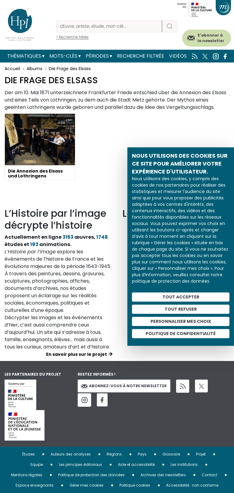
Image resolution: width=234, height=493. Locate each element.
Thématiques (24, 55)
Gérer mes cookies (86, 485)
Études (28, 454)
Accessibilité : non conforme (192, 485)
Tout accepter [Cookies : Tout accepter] (180, 297)
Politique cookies (134, 485)
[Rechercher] (109, 26)
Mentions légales (26, 474)
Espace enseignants (35, 485)
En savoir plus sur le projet (76, 354)
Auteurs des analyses (71, 454)
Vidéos (178, 55)
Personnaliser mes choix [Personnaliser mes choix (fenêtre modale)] (181, 321)
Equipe (36, 464)
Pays (142, 454)
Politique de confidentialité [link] (181, 333)
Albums (34, 69)
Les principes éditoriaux (80, 464)
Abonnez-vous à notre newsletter (124, 385)
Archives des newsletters (163, 474)
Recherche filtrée (140, 55)
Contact (209, 474)
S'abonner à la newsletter (210, 38)
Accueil (12, 69)
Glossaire (171, 454)
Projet (201, 454)
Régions (114, 454)
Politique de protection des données (91, 474)
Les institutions (184, 464)
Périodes (97, 55)
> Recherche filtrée (72, 37)
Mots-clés (63, 55)
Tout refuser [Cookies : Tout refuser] (181, 309)
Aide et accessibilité (136, 464)
